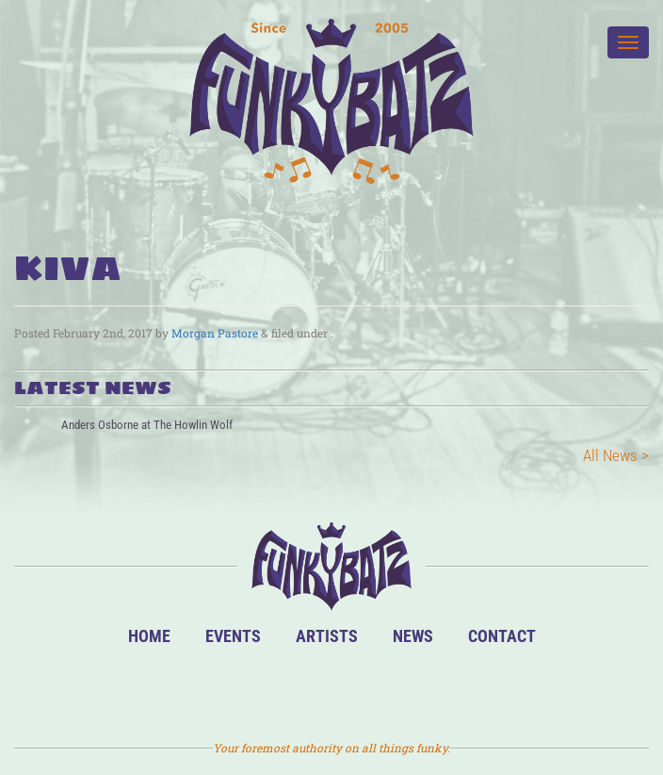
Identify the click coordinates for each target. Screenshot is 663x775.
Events (233, 636)
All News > (616, 455)
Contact (502, 636)
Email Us (423, 689)
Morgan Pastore (214, 332)
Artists (327, 636)
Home (149, 636)
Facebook (303, 689)
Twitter (363, 689)
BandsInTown (242, 689)
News (413, 636)
